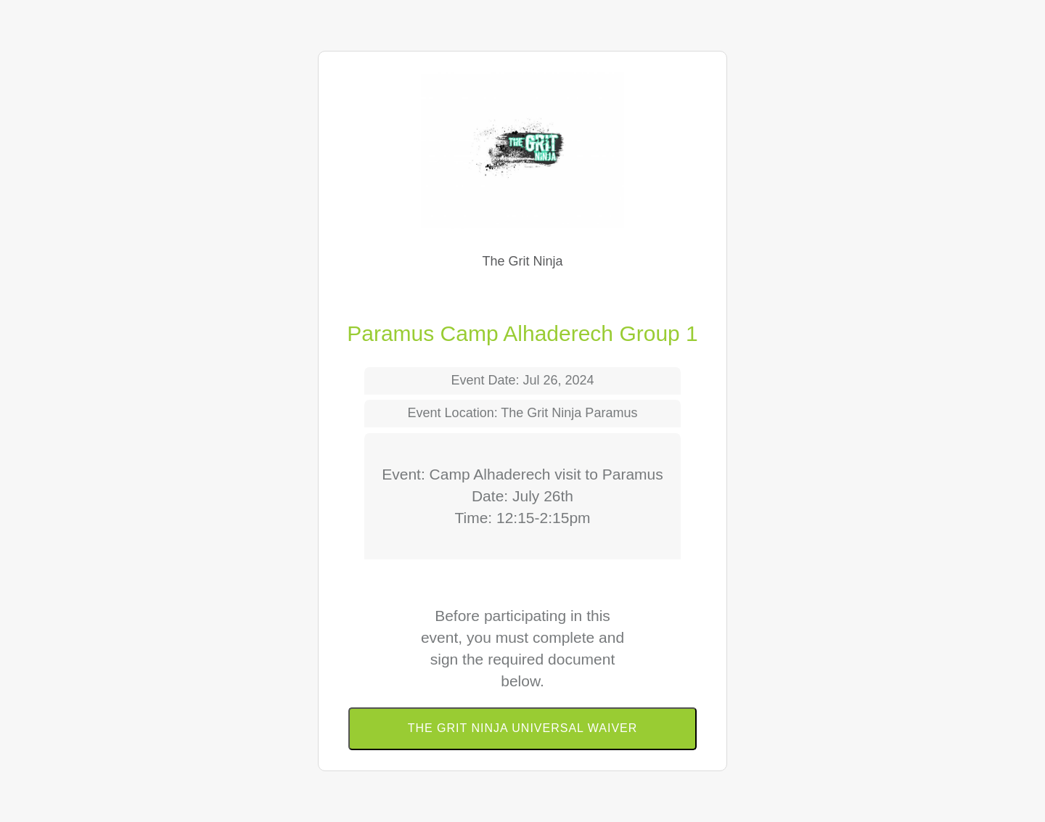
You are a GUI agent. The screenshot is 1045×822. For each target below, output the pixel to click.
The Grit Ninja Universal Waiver (523, 728)
